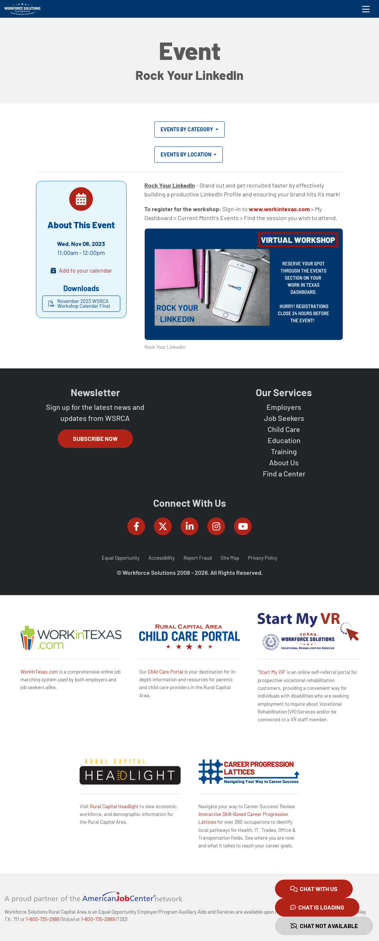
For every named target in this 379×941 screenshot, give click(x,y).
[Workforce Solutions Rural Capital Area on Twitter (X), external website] (163, 526)
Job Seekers (284, 418)
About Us (284, 462)
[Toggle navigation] (366, 8)
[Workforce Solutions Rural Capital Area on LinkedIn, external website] (189, 526)
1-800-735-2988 (43, 919)
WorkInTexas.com (39, 672)
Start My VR (271, 672)
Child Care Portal (165, 672)
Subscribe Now (95, 438)
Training (284, 451)
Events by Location (186, 154)
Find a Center (284, 473)
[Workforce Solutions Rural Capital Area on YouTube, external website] (243, 526)
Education (284, 440)
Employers (283, 406)
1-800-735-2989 (98, 919)
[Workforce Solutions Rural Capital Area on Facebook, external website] (136, 526)
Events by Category (187, 129)
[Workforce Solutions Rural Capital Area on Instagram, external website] (216, 526)
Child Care (284, 429)
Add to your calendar (85, 270)
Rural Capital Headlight (114, 806)
